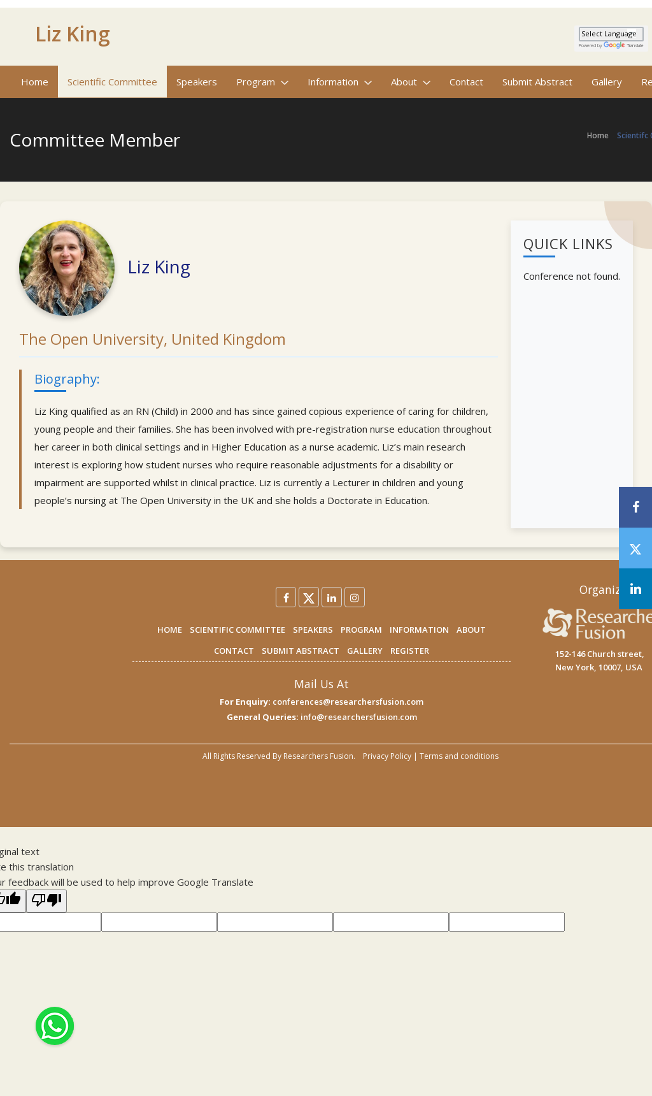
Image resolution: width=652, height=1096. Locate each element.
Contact (466, 81)
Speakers (196, 81)
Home (34, 81)
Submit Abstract (537, 81)
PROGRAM (361, 629)
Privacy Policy (387, 756)
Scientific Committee (112, 81)
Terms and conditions (459, 756)
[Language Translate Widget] (611, 34)
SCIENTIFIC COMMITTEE (237, 629)
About (410, 81)
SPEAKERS (313, 629)
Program (262, 81)
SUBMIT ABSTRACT (300, 650)
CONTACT (234, 650)
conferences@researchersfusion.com (348, 701)
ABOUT (471, 629)
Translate (624, 45)
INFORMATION (419, 629)
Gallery (607, 81)
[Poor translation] (46, 901)
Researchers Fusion (318, 756)
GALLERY (365, 650)
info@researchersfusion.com (359, 717)
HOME (169, 629)
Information (340, 81)
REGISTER (409, 650)
